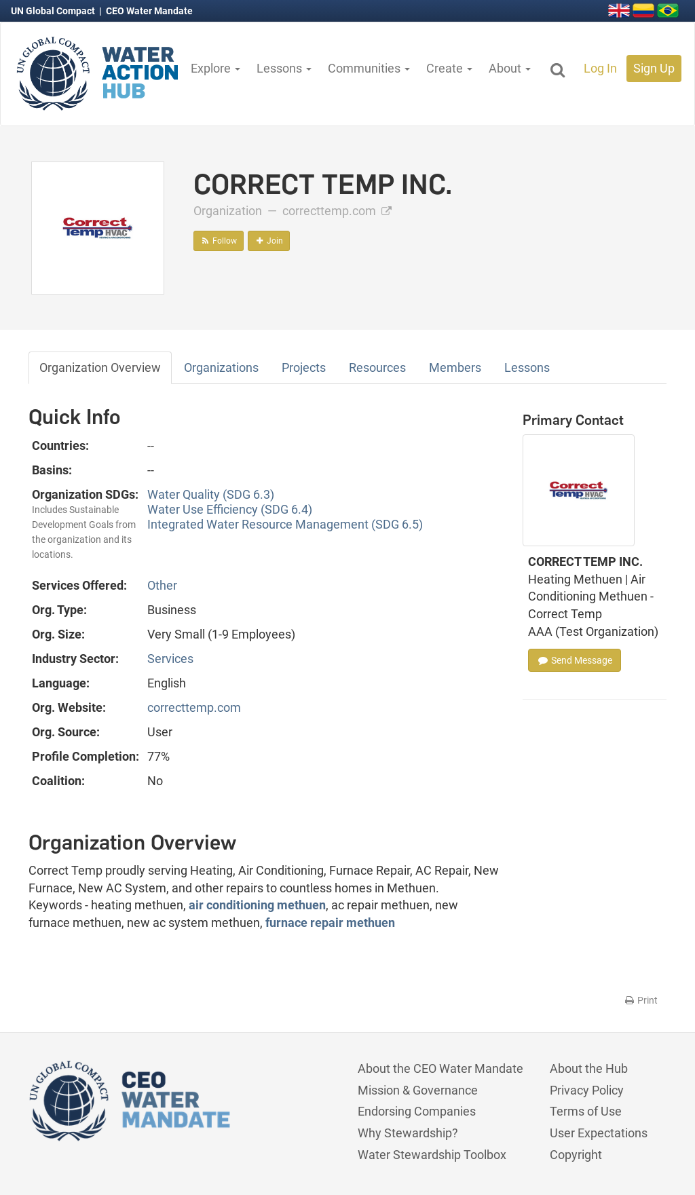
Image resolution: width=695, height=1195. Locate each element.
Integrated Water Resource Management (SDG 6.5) (285, 524)
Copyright (576, 1154)
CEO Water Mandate (149, 10)
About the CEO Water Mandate (440, 1068)
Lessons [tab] (527, 367)
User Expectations (598, 1133)
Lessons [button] (284, 68)
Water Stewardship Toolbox (432, 1154)
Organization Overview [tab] (100, 367)
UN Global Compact (54, 10)
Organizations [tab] (221, 367)
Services (170, 658)
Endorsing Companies (417, 1111)
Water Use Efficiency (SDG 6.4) (229, 509)
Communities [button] (369, 68)
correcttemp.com (337, 211)
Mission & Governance (418, 1090)
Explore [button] (215, 68)
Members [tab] (455, 367)
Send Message (574, 660)
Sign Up (654, 68)
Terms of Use (586, 1111)
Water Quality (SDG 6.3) (210, 494)
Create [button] (449, 68)
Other (162, 585)
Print (640, 1000)
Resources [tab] (377, 367)
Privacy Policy (587, 1090)
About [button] (510, 68)
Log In (600, 68)
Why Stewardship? (408, 1133)
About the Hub (589, 1068)
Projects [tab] (304, 367)
